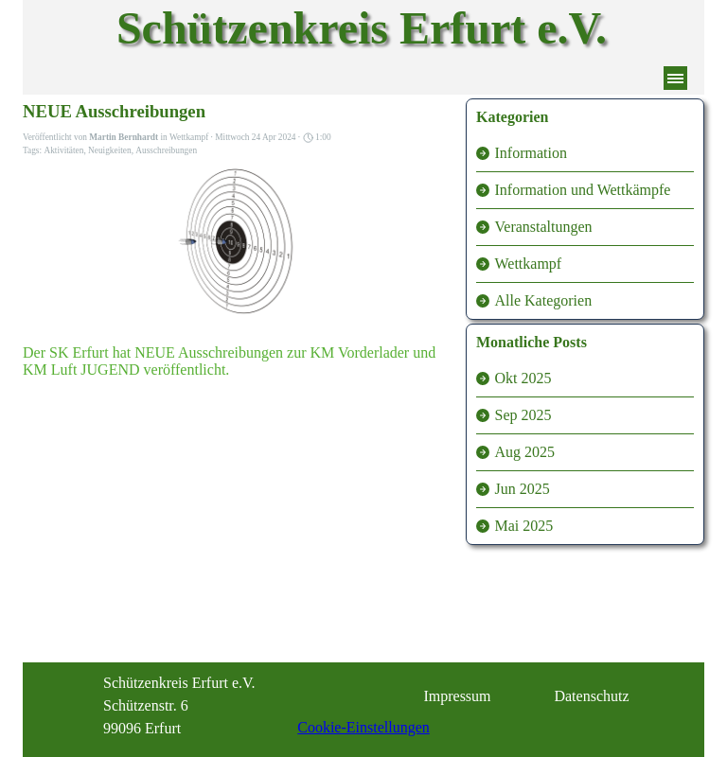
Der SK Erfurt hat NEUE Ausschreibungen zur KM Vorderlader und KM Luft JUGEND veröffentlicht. (229, 361)
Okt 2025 (523, 378)
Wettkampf (528, 263)
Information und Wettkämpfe (583, 190)
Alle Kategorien (544, 300)
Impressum (456, 696)
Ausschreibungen (166, 150)
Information (531, 153)
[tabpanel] (198, 706)
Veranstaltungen (544, 227)
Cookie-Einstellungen (363, 727)
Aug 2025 (525, 452)
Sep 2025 (523, 415)
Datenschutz (591, 696)
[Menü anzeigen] (675, 78)
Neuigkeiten (110, 150)
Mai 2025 (524, 526)
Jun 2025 (522, 489)
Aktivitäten (63, 150)
